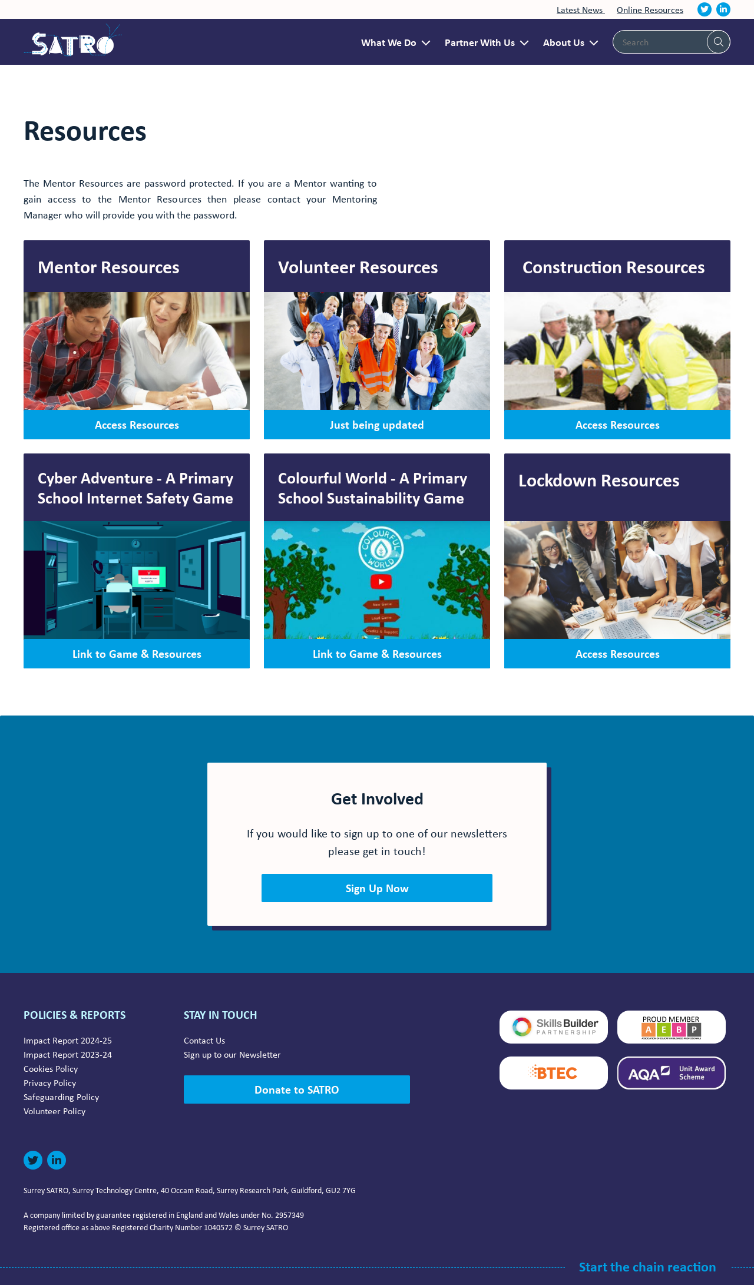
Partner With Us (480, 42)
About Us (563, 42)
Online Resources (650, 9)
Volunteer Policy (54, 1110)
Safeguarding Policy (61, 1096)
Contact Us (204, 1040)
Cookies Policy (51, 1068)
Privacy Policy (50, 1082)
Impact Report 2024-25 (68, 1040)
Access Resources (137, 424)
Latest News (581, 9)
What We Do (388, 42)
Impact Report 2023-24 (68, 1054)
